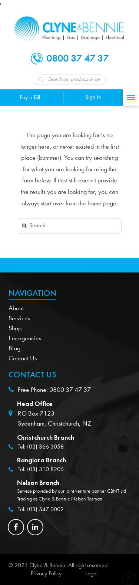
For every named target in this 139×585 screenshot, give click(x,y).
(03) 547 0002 (45, 509)
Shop (15, 328)
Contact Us (23, 358)
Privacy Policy (46, 573)
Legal (91, 573)
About (16, 308)
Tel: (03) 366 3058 (41, 446)
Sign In (93, 97)
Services (19, 318)
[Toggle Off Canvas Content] (131, 97)
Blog (14, 348)
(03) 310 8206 (45, 469)
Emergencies (25, 338)
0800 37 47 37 (70, 390)
